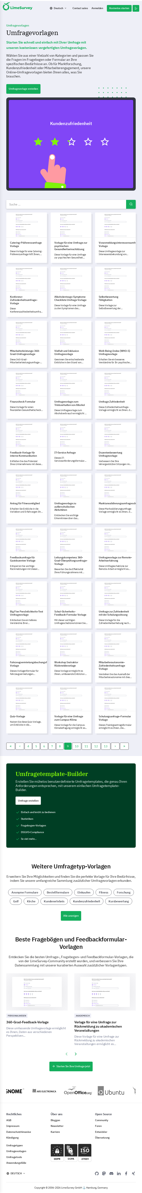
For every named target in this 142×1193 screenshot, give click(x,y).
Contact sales (80, 8)
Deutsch (58, 8)
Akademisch (83, 1015)
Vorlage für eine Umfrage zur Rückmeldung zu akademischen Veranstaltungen (98, 1026)
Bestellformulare (58, 892)
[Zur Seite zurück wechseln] (20, 746)
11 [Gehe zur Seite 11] (86, 746)
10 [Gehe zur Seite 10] (76, 746)
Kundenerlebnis (54, 901)
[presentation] (66, 1054)
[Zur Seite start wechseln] (10, 746)
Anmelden (97, 8)
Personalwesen (17, 1015)
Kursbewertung (119, 901)
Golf (15, 901)
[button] (136, 8)
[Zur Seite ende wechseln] (124, 746)
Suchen (131, 204)
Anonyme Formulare (24, 892)
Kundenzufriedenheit (86, 901)
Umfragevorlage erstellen (23, 88)
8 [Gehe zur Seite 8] (60, 746)
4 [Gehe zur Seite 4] (28, 746)
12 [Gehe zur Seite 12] (96, 746)
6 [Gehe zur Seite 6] (44, 746)
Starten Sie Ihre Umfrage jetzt (71, 1066)
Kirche (31, 901)
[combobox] (71, 204)
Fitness (103, 892)
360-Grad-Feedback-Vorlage (27, 1022)
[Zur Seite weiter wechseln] (115, 746)
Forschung (124, 892)
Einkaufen (83, 892)
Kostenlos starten (119, 8)
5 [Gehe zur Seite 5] (36, 746)
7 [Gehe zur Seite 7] (52, 746)
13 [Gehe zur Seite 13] (105, 746)
